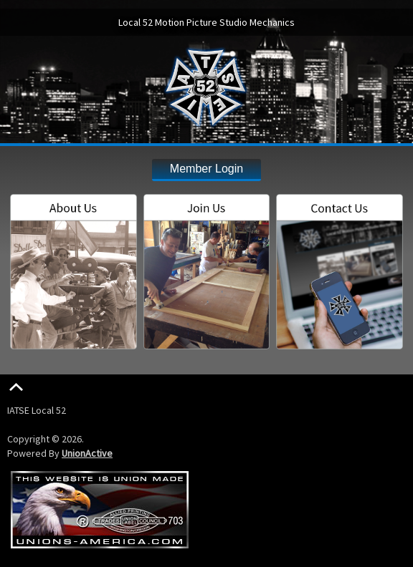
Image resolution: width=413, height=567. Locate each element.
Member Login (206, 169)
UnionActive (87, 453)
